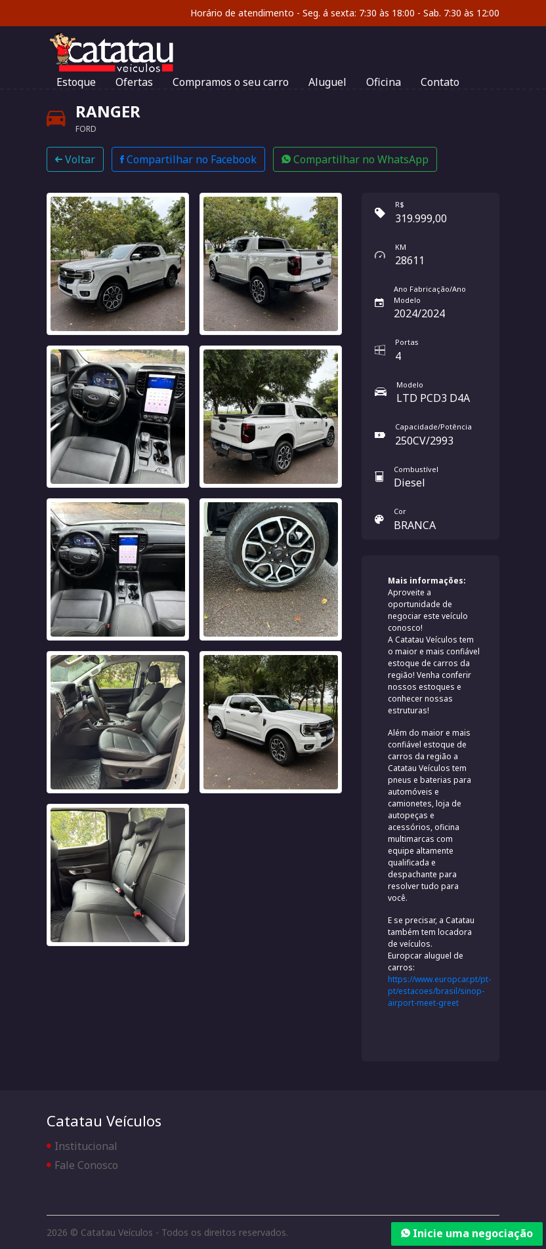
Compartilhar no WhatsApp (355, 159)
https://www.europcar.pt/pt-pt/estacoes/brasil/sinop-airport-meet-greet (439, 991)
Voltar (75, 159)
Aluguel (327, 82)
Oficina (383, 82)
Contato (440, 82)
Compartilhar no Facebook (188, 159)
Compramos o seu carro (231, 82)
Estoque (76, 82)
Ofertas (134, 82)
